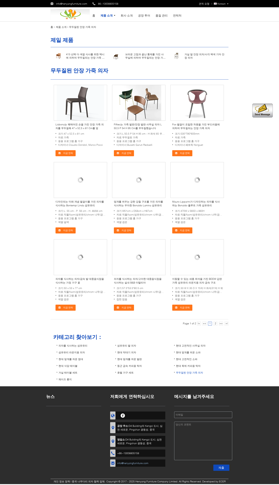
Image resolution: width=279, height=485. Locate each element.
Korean (221, 3)
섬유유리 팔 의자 (126, 345)
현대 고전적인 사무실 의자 (191, 345)
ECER (222, 481)
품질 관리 (162, 15)
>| (226, 323)
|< (199, 323)
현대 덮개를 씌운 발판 (129, 359)
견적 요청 (204, 3)
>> (221, 323)
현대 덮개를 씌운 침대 (71, 359)
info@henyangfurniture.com (71, 3)
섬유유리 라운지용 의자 (72, 352)
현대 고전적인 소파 (186, 359)
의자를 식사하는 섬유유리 (73, 345)
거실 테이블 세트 (68, 372)
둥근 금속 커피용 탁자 (129, 365)
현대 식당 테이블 (68, 365)
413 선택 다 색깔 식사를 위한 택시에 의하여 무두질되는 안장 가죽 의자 (85, 57)
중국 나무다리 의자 (82, 481)
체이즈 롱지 (65, 379)
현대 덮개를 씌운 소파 (188, 352)
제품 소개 (107, 15)
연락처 (177, 15)
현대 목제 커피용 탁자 (188, 365)
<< (204, 323)
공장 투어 (144, 15)
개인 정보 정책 (62, 481)
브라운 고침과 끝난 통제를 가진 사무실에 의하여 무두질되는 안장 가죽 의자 (145, 57)
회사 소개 (127, 15)
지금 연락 (65, 153)
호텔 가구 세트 (125, 372)
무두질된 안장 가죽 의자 (189, 372)
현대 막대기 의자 (126, 352)
